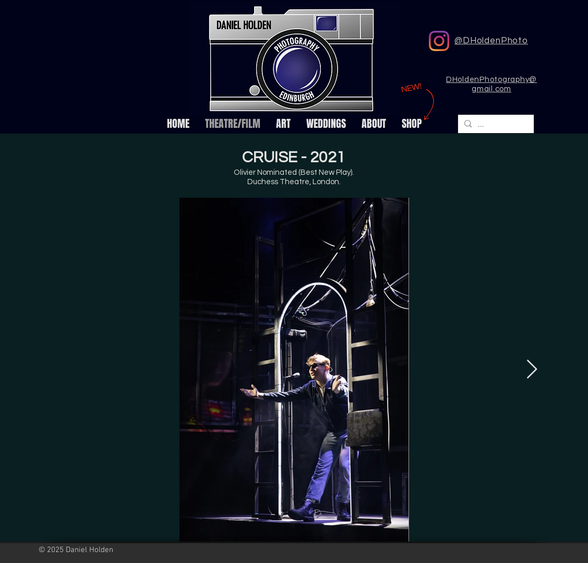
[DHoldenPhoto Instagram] (439, 41)
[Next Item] (532, 370)
